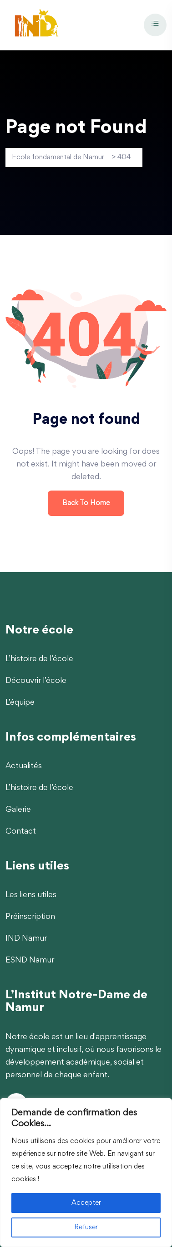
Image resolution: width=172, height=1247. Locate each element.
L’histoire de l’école (39, 659)
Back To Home (86, 503)
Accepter (86, 1203)
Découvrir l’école (35, 681)
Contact (20, 831)
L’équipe (20, 703)
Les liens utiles (30, 895)
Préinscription (30, 917)
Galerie (18, 810)
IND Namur (26, 939)
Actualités (23, 766)
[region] (86, 1172)
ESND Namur (29, 960)
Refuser (86, 1227)
